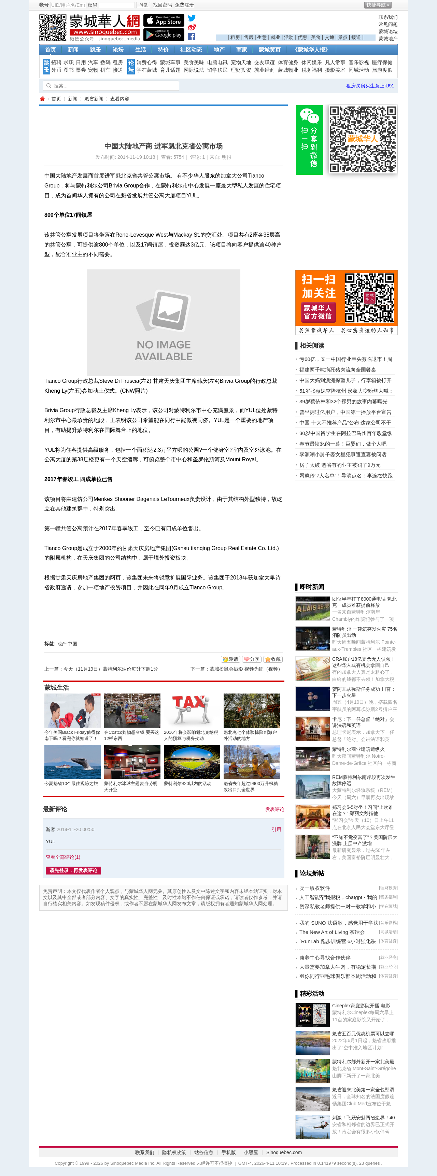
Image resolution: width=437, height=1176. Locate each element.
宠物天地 (241, 62)
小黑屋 (251, 1152)
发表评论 (274, 809)
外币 (56, 70)
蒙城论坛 (388, 31)
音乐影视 (359, 62)
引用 (276, 829)
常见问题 (388, 24)
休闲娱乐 (311, 62)
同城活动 (359, 70)
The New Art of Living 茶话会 (332, 932)
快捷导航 (376, 5)
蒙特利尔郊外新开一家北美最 (363, 1061)
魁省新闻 (93, 98)
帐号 (44, 5)
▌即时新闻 (309, 587)
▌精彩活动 (309, 993)
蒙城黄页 (270, 50)
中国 (72, 643)
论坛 (118, 50)
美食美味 (194, 62)
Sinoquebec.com (284, 1152)
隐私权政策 (174, 1152)
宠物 (93, 70)
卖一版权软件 (314, 888)
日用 (81, 62)
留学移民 (217, 70)
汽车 (93, 62)
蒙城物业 (288, 70)
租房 (235, 37)
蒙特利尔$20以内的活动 (187, 783)
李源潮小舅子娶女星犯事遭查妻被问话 (342, 454)
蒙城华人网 (42, 99)
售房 (248, 37)
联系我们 (388, 17)
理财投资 (241, 70)
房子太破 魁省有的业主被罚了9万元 (340, 465)
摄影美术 (335, 70)
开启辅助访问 (396, 5)
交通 (329, 37)
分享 (254, 659)
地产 (219, 50)
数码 (105, 62)
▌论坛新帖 (309, 873)
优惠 (302, 37)
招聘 (56, 62)
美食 (316, 37)
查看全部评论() (63, 857)
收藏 (276, 659)
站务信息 (203, 1152)
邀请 (233, 659)
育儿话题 (170, 70)
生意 (262, 37)
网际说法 (194, 70)
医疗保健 (382, 62)
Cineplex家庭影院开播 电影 (361, 1005)
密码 (92, 5)
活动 (289, 37)
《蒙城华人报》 (311, 50)
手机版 (229, 1152)
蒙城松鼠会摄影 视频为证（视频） (246, 669)
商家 (241, 50)
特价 (163, 50)
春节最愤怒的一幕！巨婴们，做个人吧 (342, 444)
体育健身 (288, 62)
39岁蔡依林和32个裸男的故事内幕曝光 (343, 401)
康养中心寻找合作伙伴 (325, 958)
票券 (81, 70)
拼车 (105, 70)
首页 (50, 50)
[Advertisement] (296, 24)
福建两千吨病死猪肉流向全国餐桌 (337, 370)
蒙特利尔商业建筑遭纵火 (358, 749)
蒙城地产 (388, 38)
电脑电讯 (217, 62)
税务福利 (311, 70)
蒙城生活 (56, 687)
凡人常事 (335, 62)
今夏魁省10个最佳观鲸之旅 (71, 783)
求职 (69, 62)
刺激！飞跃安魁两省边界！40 (363, 1117)
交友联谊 (264, 62)
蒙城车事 (170, 62)
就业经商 (264, 70)
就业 (275, 37)
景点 (343, 37)
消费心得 (147, 62)
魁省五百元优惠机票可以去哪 (363, 1033)
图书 (69, 70)
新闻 (73, 50)
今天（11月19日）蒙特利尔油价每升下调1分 (111, 669)
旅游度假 (382, 70)
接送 (356, 37)
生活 (140, 50)
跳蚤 (95, 50)
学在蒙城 (147, 70)
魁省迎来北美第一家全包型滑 (363, 1089)
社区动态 (191, 50)
